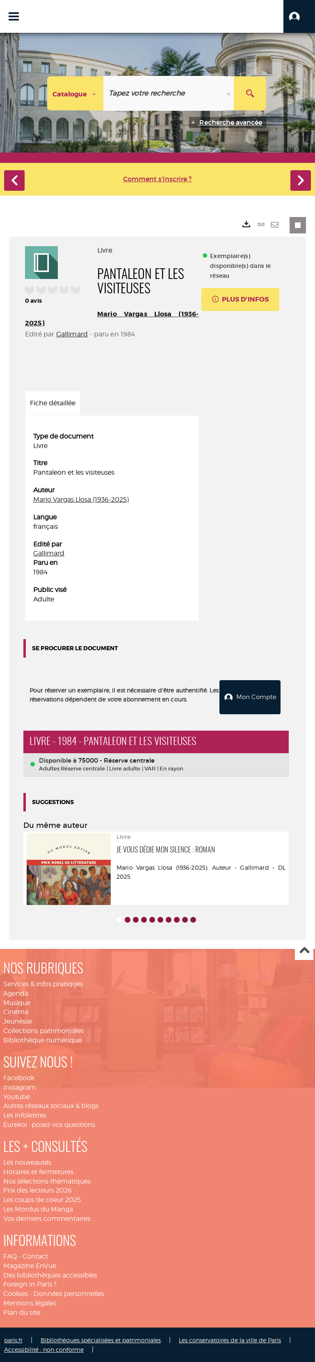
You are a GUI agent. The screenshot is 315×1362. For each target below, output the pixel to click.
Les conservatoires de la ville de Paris (230, 1339)
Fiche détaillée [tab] (52, 403)
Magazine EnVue (29, 1265)
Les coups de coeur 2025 (42, 1199)
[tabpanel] (111, 518)
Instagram (19, 1087)
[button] (299, 16)
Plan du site (21, 1312)
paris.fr (13, 1339)
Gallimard (72, 334)
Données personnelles (69, 1293)
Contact (35, 1256)
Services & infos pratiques (43, 983)
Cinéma (15, 1011)
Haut (304, 951)
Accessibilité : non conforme (44, 1349)
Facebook (18, 1077)
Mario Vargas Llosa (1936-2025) (81, 499)
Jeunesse (17, 1021)
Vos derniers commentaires (46, 1218)
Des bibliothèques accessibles (50, 1274)
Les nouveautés (27, 1162)
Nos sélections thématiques (47, 1181)
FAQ (10, 1256)
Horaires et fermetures (38, 1171)
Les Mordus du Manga (38, 1209)
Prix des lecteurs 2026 (37, 1190)
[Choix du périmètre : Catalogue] (75, 93)
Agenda (15, 993)
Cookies (15, 1293)
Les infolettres (24, 1115)
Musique (16, 1002)
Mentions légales (29, 1303)
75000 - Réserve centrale (116, 760)
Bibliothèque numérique (42, 1040)
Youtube (16, 1096)
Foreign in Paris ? (30, 1284)
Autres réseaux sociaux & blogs (50, 1105)
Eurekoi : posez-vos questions (49, 1124)
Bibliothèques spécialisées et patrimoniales (101, 1339)
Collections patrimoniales (43, 1030)
